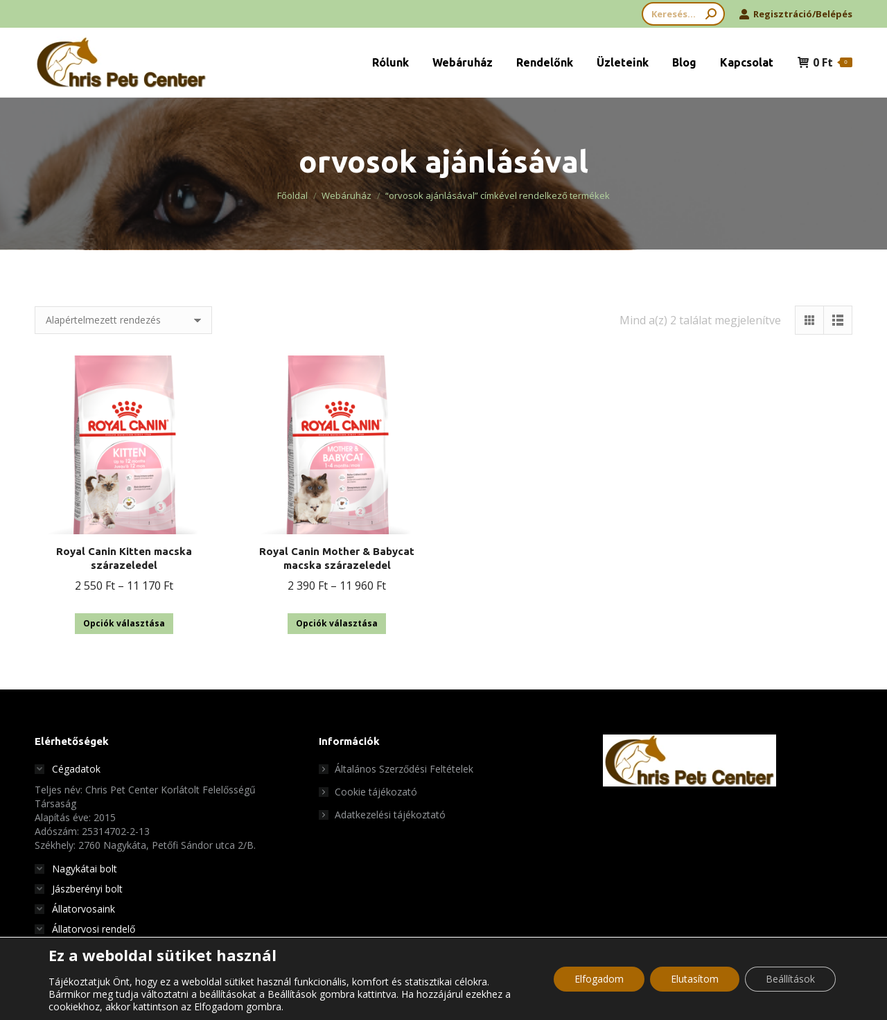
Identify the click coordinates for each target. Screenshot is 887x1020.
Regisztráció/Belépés (795, 14)
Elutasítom (695, 978)
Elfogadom (599, 978)
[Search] (683, 14)
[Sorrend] (123, 320)
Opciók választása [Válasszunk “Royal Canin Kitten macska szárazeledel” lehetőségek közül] (124, 623)
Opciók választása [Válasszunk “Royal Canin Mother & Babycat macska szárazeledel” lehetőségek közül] (337, 623)
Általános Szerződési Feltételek (404, 768)
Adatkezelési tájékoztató (390, 814)
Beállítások (790, 978)
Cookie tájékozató (376, 791)
